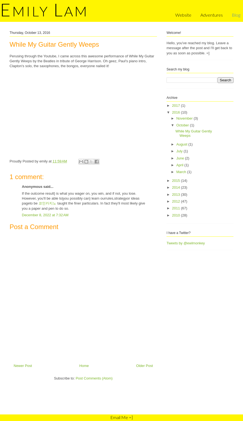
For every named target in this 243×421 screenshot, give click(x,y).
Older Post (144, 366)
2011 (176, 208)
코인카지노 (47, 203)
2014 (176, 187)
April (180, 165)
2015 (176, 181)
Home (84, 366)
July (180, 151)
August (182, 144)
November (185, 118)
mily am (44, 11)
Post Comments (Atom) (94, 378)
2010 (176, 215)
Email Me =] (121, 417)
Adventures (211, 14)
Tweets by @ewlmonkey (186, 243)
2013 (176, 194)
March (181, 172)
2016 (176, 112)
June (180, 158)
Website (183, 14)
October (183, 125)
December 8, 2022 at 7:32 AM (45, 215)
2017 (176, 105)
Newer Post (23, 366)
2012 (176, 201)
